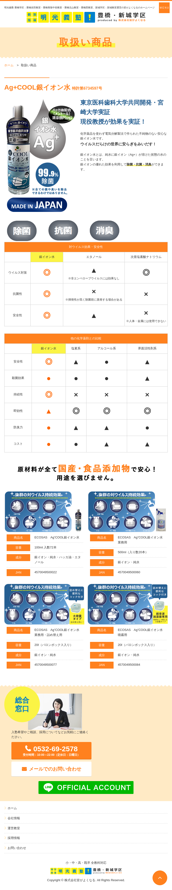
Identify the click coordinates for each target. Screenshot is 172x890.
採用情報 (14, 838)
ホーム (9, 65)
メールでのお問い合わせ (55, 769)
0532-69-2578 (51, 751)
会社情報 (14, 818)
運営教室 (14, 828)
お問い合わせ (17, 848)
